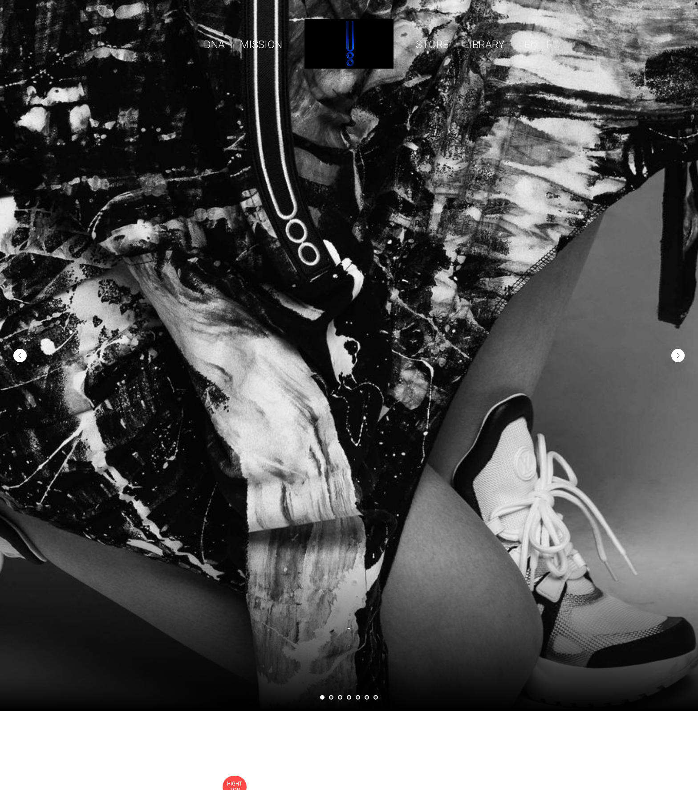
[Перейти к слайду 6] (367, 697)
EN (530, 44)
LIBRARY (484, 44)
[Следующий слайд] (678, 334)
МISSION (261, 44)
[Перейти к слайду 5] (358, 697)
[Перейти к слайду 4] (349, 697)
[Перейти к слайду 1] (322, 697)
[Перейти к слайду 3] (340, 697)
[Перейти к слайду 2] (331, 697)
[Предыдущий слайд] (20, 334)
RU (553, 44)
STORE (432, 44)
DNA (214, 44)
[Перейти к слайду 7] (375, 697)
